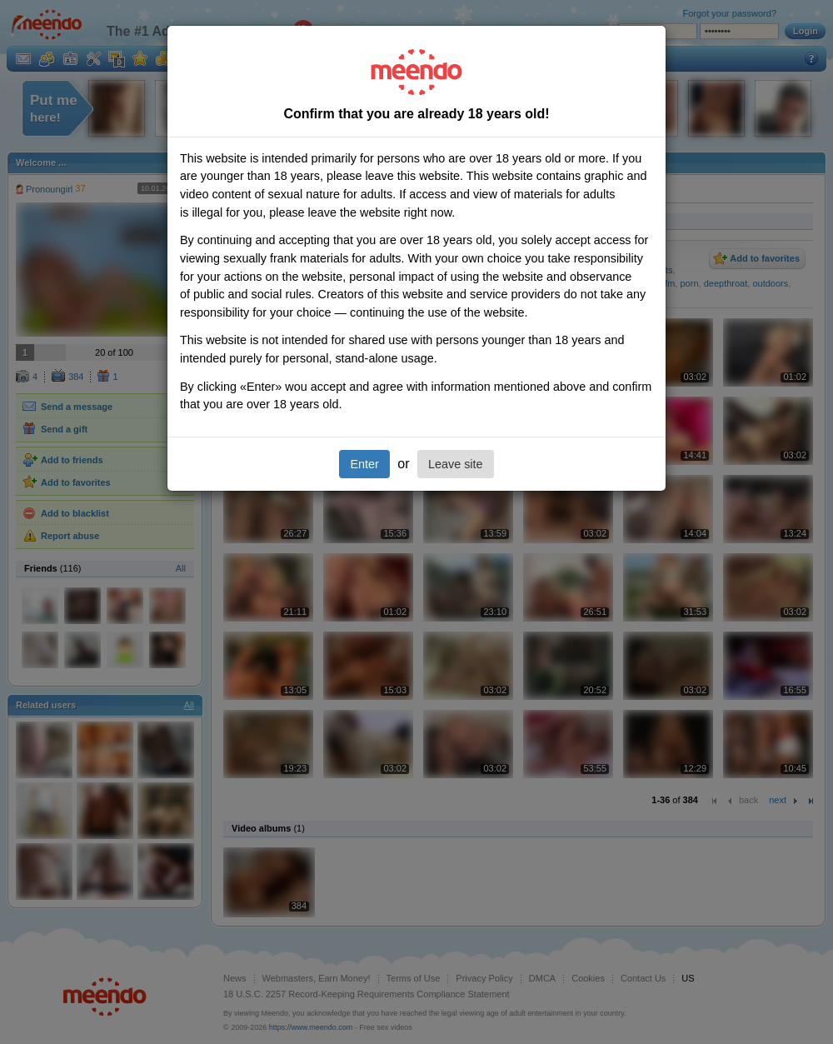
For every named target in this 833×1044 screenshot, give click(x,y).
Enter (364, 464)
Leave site (455, 464)
